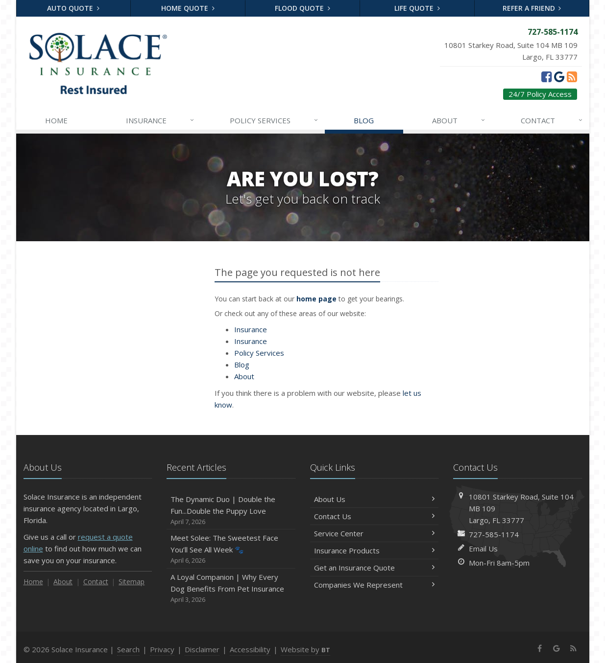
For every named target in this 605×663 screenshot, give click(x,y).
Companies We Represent (374, 585)
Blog (364, 120)
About (459, 120)
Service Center (374, 533)
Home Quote (188, 8)
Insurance (160, 120)
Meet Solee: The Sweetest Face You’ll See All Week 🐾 (230, 549)
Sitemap (132, 581)
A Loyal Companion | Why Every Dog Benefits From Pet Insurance (230, 588)
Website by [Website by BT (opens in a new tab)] (305, 649)
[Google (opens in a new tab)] (559, 76)
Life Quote (417, 8)
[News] (572, 76)
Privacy (162, 649)
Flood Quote (302, 8)
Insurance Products (374, 550)
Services (274, 120)
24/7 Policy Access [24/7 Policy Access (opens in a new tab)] (540, 94)
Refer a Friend (532, 8)
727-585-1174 (494, 534)
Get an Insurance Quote (374, 567)
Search (128, 649)
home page (316, 298)
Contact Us (374, 516)
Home (56, 120)
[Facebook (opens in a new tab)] (546, 76)
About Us (374, 499)
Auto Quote (73, 8)
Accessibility (250, 649)
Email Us (483, 548)
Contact (552, 120)
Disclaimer (202, 649)
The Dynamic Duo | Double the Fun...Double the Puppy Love (230, 510)
